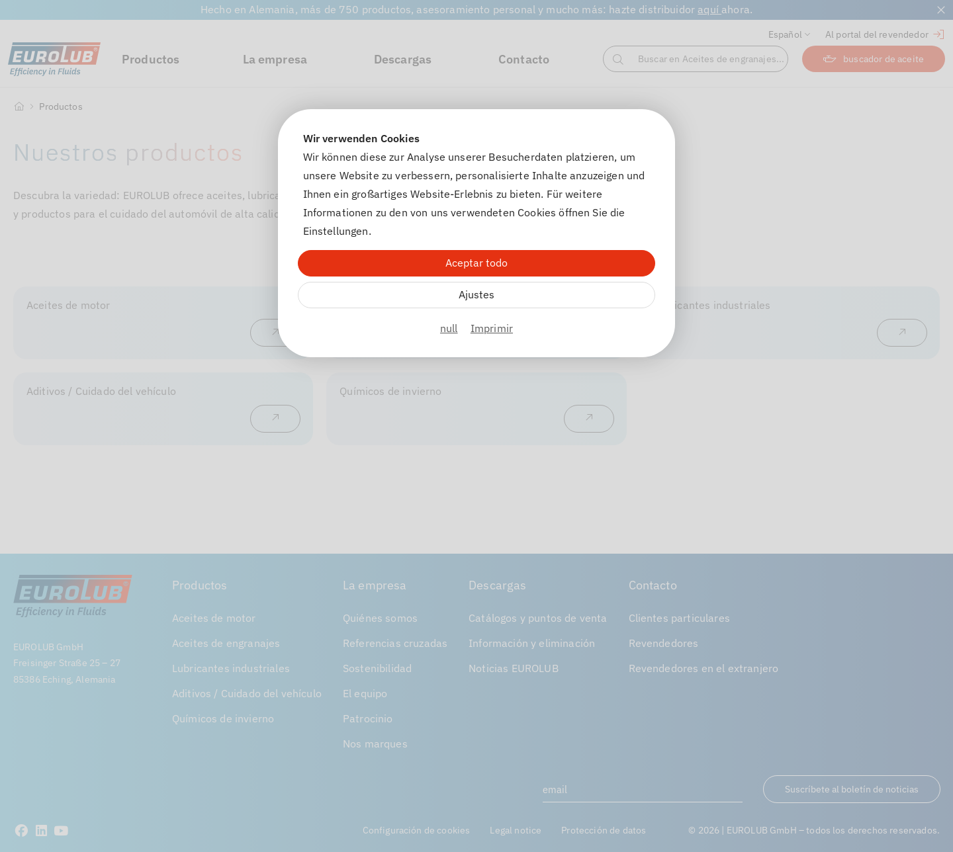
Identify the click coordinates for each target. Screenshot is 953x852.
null (449, 328)
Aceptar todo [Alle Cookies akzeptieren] (476, 262)
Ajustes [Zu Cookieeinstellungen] (476, 294)
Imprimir (492, 328)
